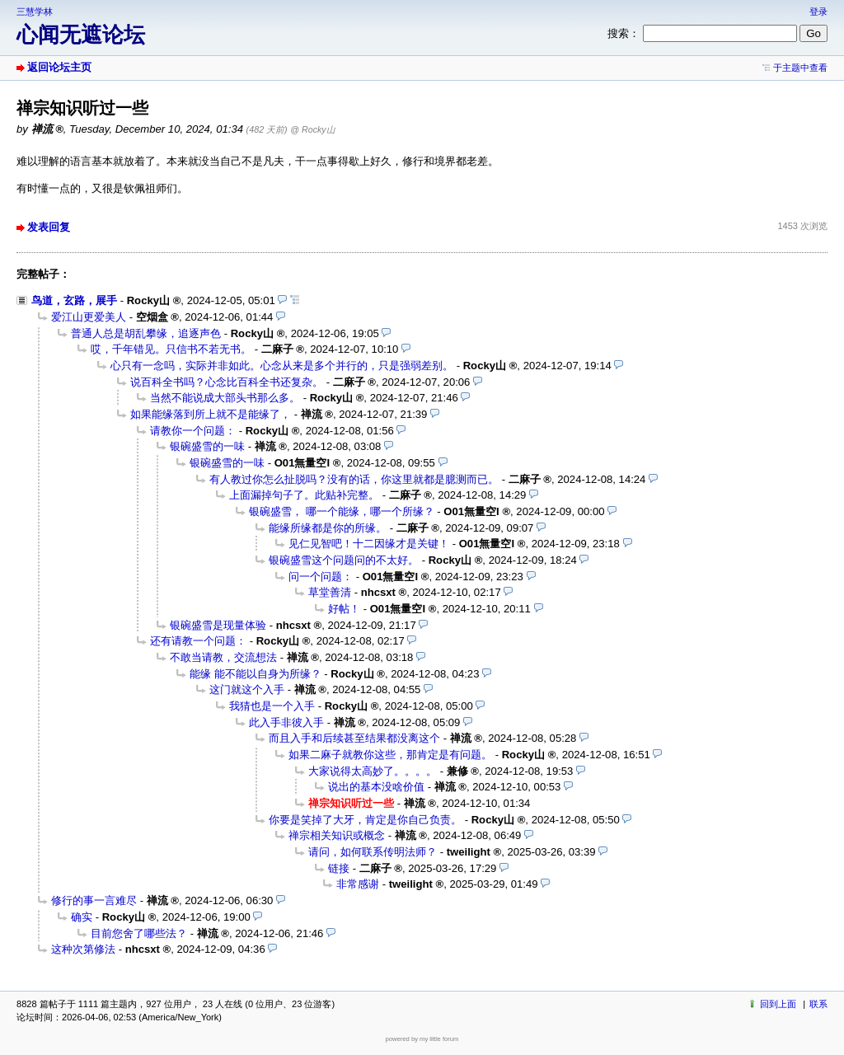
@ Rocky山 (312, 129)
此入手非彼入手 (286, 722)
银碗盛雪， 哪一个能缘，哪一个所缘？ (341, 511)
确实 (81, 917)
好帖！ (344, 609)
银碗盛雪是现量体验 (218, 625)
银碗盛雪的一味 (207, 446)
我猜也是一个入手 (272, 706)
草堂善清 (329, 592)
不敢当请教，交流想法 (223, 657)
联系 (818, 1004)
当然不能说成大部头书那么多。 (225, 398)
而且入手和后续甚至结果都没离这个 (354, 738)
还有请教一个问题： (198, 641)
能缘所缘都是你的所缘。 (328, 528)
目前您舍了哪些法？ (139, 933)
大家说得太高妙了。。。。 (372, 771)
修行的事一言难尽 (94, 900)
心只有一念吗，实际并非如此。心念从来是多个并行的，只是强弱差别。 (281, 365)
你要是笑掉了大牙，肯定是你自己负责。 (365, 820)
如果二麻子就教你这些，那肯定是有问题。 (390, 754)
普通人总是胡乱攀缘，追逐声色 (146, 333)
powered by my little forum (422, 1039)
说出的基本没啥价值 (376, 787)
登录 (818, 11)
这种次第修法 (83, 949)
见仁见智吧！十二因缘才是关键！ (368, 543)
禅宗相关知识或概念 (336, 835)
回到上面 (778, 1004)
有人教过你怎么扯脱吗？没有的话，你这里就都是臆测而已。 (354, 479)
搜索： (623, 33)
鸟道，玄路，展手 (74, 300)
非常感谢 (357, 884)
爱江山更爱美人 (88, 317)
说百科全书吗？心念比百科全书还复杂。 (226, 382)
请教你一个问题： (193, 430)
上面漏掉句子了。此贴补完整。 (304, 495)
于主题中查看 (800, 68)
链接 (338, 868)
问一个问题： (320, 576)
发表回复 (48, 227)
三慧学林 (34, 11)
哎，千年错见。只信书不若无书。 (171, 349)
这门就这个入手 (246, 689)
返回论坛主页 (59, 67)
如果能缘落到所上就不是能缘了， (210, 414)
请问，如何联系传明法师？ (372, 852)
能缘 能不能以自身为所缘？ (255, 674)
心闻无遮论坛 (80, 34)
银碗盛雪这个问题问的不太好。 (344, 560)
